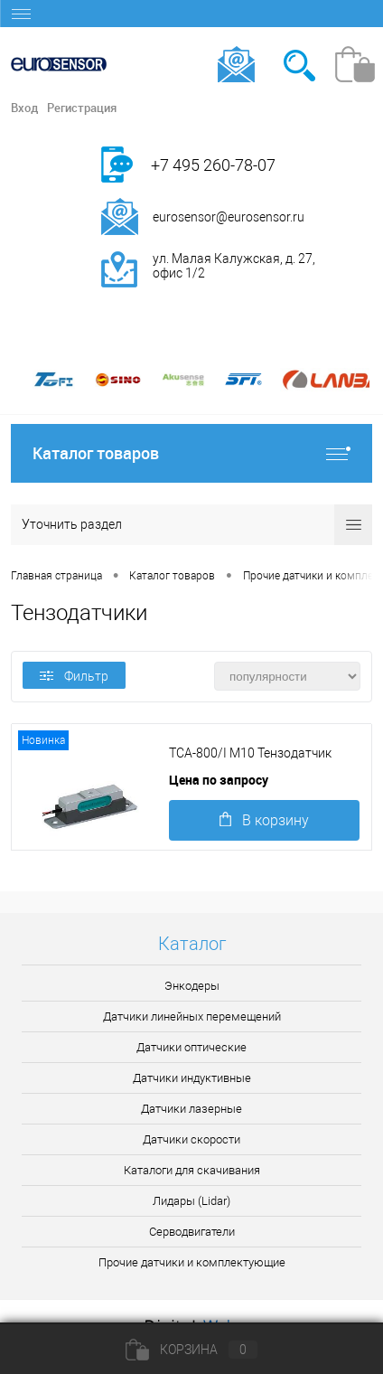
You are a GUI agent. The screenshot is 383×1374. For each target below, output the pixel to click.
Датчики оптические (191, 1047)
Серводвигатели (192, 1231)
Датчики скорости (191, 1139)
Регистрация (82, 107)
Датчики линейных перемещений (192, 1016)
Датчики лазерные (191, 1108)
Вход (24, 107)
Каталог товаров (191, 453)
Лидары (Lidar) (191, 1201)
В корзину (264, 820)
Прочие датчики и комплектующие (191, 1262)
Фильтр (74, 676)
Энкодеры (192, 986)
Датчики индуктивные (192, 1078)
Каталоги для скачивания (192, 1170)
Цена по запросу (218, 779)
